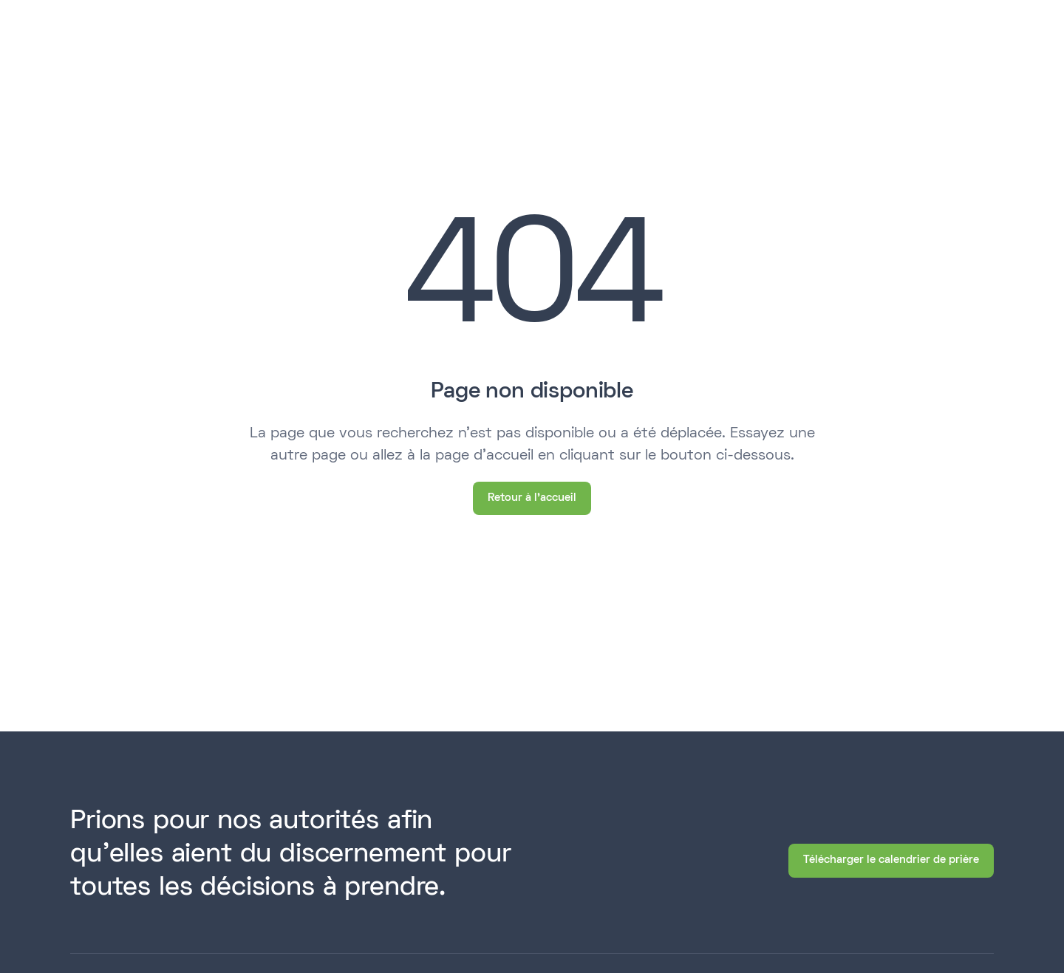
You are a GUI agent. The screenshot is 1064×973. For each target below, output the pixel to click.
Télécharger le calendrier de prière (891, 860)
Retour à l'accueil (532, 498)
